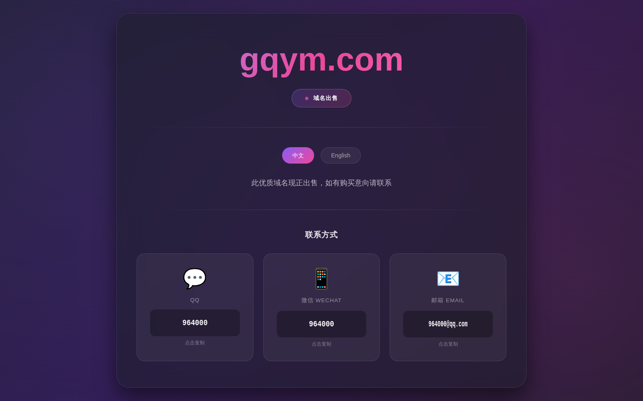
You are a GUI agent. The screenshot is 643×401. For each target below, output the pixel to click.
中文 (298, 156)
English (340, 156)
